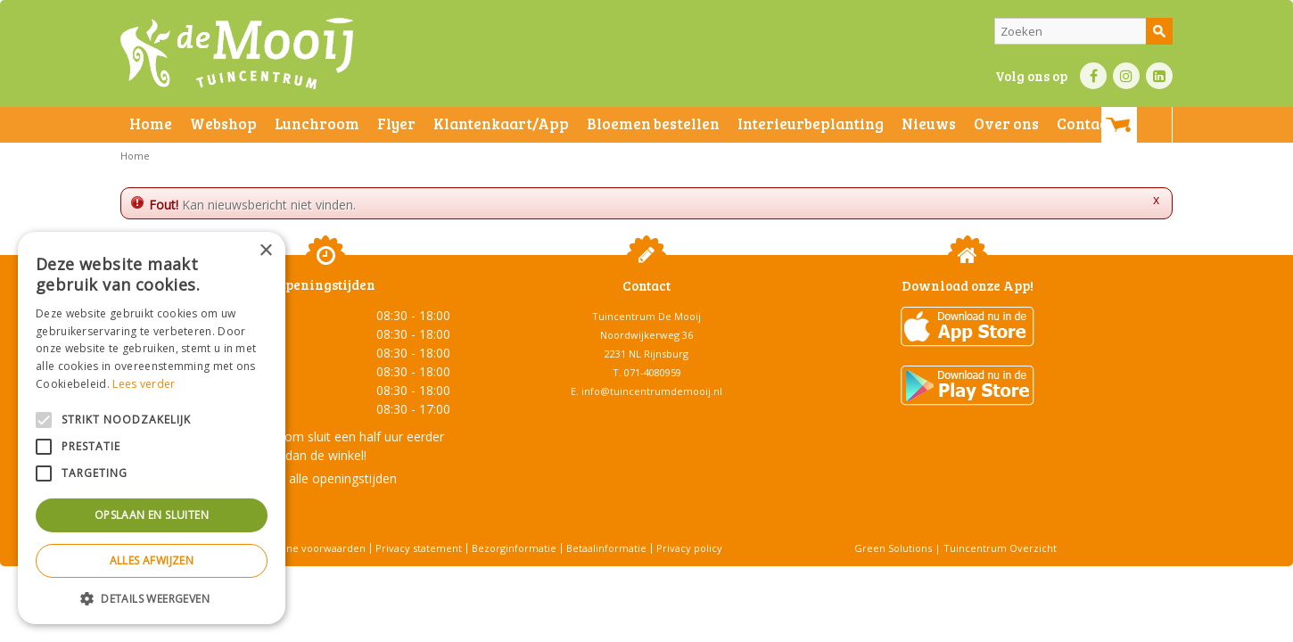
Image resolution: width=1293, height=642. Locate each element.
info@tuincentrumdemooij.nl (651, 391)
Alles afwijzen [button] (152, 560)
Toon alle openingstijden (325, 478)
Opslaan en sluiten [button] (152, 515)
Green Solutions (893, 548)
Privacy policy (689, 548)
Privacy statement (418, 548)
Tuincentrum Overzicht (1000, 548)
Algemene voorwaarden (308, 548)
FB (1093, 75)
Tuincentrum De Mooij (646, 316)
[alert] (151, 428)
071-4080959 (652, 372)
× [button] (265, 251)
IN (1126, 75)
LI (1159, 75)
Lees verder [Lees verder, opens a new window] (143, 383)
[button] (152, 597)
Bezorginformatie (514, 548)
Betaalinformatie (606, 548)
